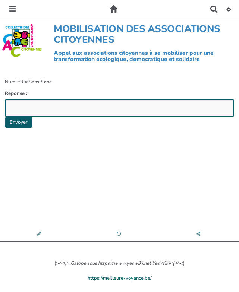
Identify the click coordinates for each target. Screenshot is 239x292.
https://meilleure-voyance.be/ (120, 278)
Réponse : (17, 93)
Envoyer (19, 122)
